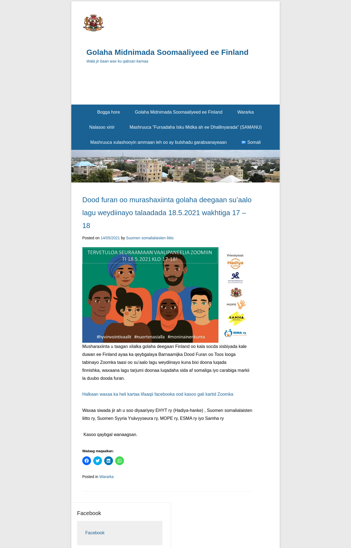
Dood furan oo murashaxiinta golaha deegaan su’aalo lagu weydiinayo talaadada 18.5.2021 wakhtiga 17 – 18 (166, 213)
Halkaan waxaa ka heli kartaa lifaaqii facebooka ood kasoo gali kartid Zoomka (157, 394)
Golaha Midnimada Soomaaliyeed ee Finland (167, 52)
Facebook (89, 513)
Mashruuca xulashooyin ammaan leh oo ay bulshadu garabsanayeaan (158, 142)
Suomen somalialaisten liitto (150, 238)
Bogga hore (108, 112)
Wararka (245, 112)
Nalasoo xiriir (102, 127)
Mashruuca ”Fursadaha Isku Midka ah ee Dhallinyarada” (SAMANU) (195, 127)
